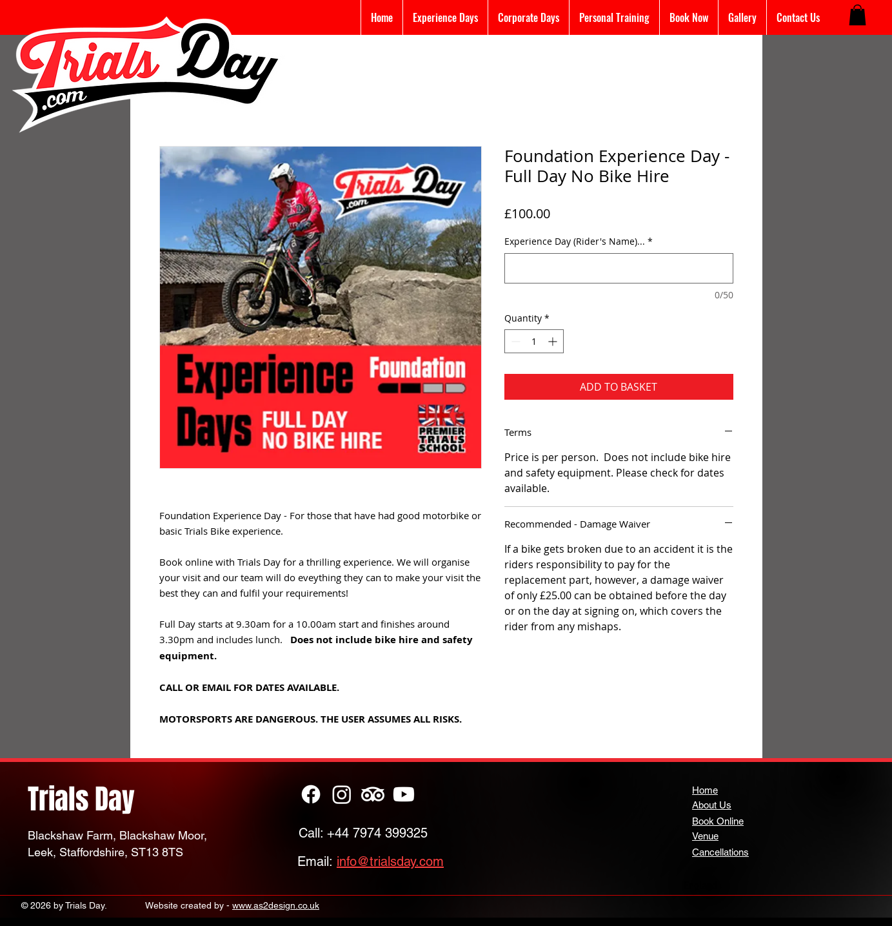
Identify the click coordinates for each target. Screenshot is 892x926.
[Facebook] (311, 794)
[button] (857, 15)
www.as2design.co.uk (275, 905)
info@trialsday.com (390, 861)
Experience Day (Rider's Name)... (578, 241)
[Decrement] (514, 341)
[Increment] (554, 341)
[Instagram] (342, 794)
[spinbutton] (534, 341)
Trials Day (81, 799)
